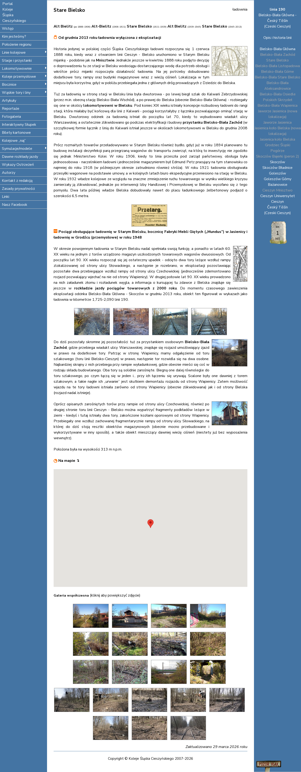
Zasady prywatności (18, 188)
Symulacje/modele (24, 148)
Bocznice (24, 84)
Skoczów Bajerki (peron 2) (277, 156)
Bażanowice (277, 184)
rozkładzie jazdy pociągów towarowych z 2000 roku (125, 288)
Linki (5, 196)
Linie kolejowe (24, 52)
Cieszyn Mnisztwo (277, 190)
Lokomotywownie (24, 68)
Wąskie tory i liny (24, 92)
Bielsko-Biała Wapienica (277, 105)
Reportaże (10, 108)
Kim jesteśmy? (14, 36)
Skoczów (277, 162)
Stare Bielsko (277, 60)
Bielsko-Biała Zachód (277, 54)
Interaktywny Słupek (19, 124)
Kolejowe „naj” (14, 140)
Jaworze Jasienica (277, 122)
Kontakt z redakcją (17, 180)
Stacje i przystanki (17, 60)
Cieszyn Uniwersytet (277, 196)
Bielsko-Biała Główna (277, 49)
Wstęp (8, 28)
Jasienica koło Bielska (277, 139)
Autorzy (8, 172)
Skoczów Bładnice (277, 167)
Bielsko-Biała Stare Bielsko (277, 77)
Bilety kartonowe (16, 132)
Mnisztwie (105, 60)
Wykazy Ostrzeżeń (18, 164)
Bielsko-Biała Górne (277, 71)
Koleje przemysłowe (24, 76)
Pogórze (277, 150)
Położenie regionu (16, 44)
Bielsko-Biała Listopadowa (277, 66)
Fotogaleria (11, 116)
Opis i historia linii (277, 37)
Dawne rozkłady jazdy (20, 156)
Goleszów (277, 173)
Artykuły (9, 100)
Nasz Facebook (14, 204)
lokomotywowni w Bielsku (107, 105)
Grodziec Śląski (277, 145)
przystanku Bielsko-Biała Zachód (212, 122)
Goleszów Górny (277, 179)
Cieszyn (277, 201)
